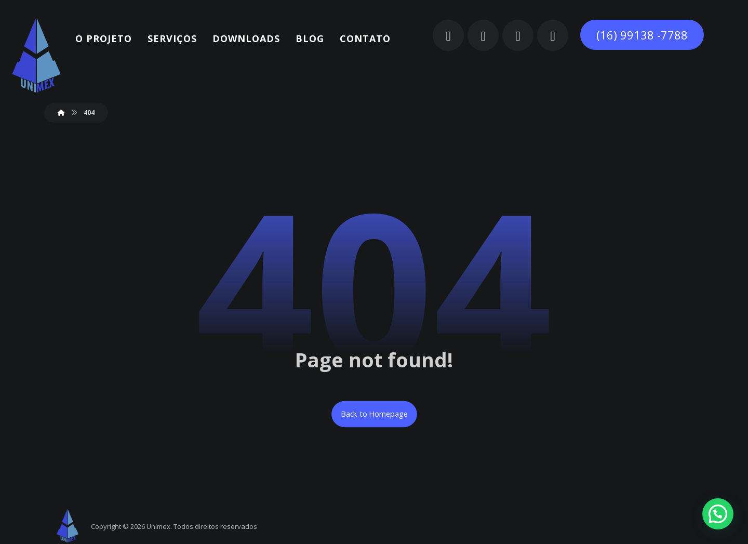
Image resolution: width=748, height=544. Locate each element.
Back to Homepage (374, 414)
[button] (448, 35)
